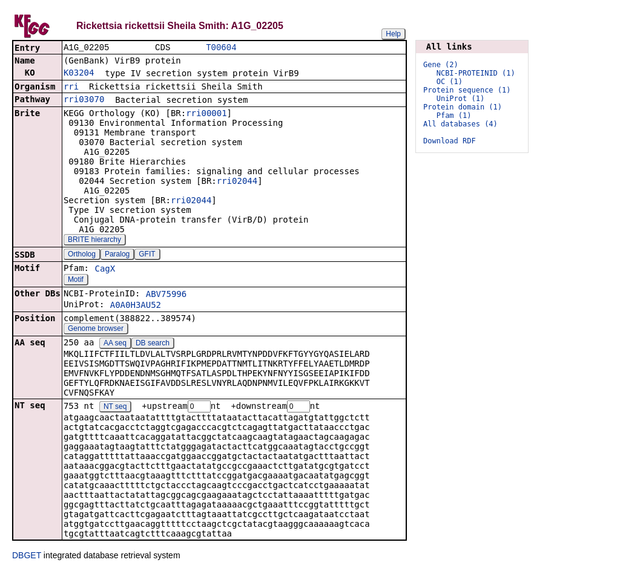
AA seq (115, 344)
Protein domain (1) (462, 107)
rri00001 (206, 114)
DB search (153, 344)
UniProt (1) (460, 98)
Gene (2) (440, 64)
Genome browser (96, 329)
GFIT (147, 255)
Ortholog (82, 255)
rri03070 (84, 100)
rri (71, 88)
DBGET (26, 557)
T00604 (221, 48)
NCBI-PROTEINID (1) (476, 73)
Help (393, 34)
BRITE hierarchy (94, 240)
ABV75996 (166, 295)
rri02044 (237, 182)
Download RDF (449, 141)
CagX (104, 270)
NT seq (115, 408)
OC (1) (450, 81)
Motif (76, 280)
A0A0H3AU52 (135, 306)
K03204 (79, 74)
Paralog (117, 255)
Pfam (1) (454, 115)
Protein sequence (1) (467, 90)
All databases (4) (460, 124)
